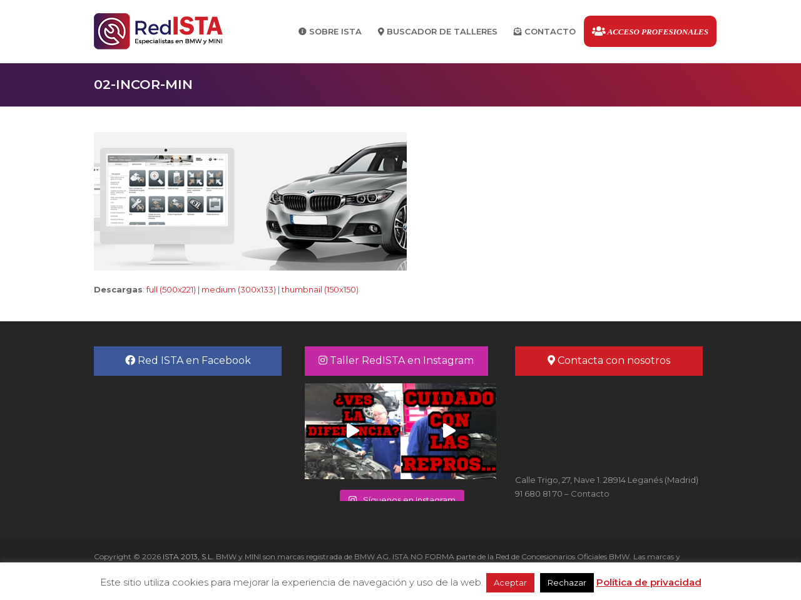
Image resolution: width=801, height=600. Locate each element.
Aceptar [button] (510, 582)
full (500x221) (171, 289)
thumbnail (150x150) (320, 289)
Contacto (590, 494)
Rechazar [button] (567, 582)
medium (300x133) (239, 289)
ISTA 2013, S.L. (187, 556)
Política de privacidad (649, 582)
